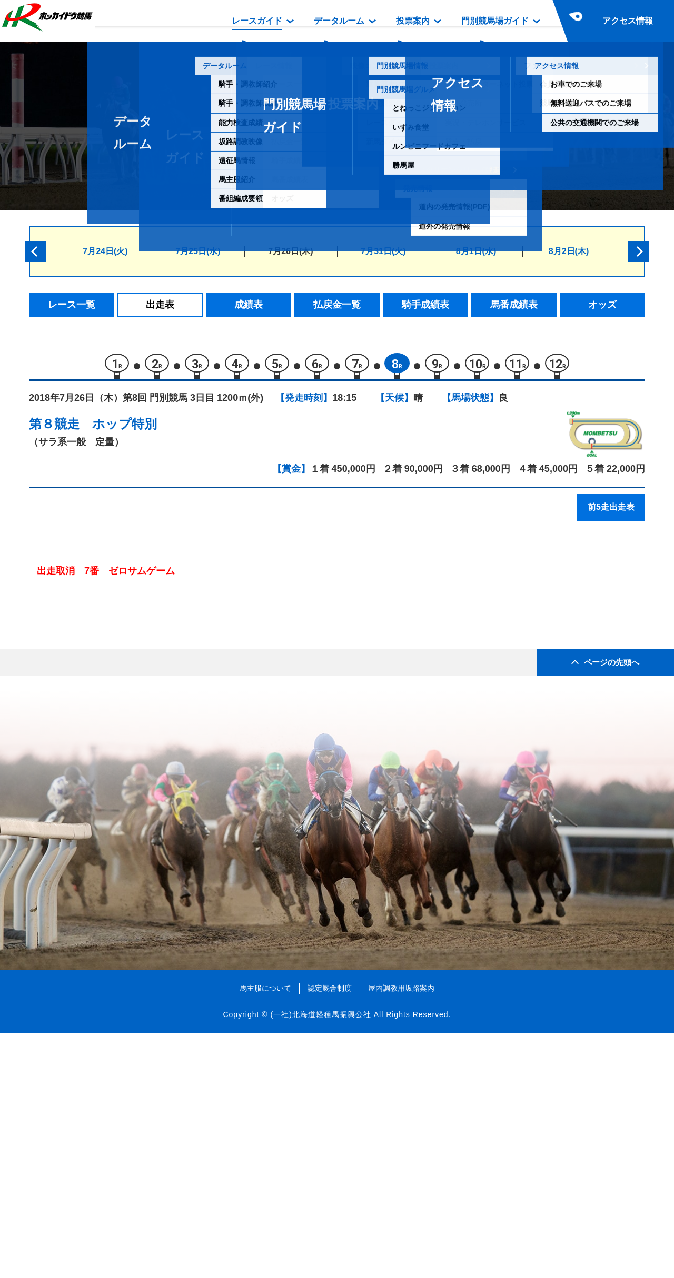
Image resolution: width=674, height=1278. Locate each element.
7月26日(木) (290, 251)
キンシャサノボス (136, 633)
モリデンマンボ (131, 588)
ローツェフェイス (136, 656)
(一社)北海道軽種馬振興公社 (320, 1259)
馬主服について (265, 1233)
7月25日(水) (197, 251)
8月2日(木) (569, 251)
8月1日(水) (476, 251)
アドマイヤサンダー (140, 611)
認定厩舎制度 (330, 1233)
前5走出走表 (611, 511)
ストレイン (122, 701)
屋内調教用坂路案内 (401, 1233)
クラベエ (118, 745)
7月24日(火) (105, 251)
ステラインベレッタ (140, 767)
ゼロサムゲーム (131, 723)
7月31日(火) (383, 251)
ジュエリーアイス (136, 678)
